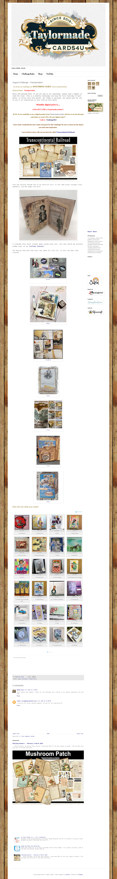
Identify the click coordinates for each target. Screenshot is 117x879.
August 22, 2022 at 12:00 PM (42, 701)
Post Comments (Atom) (28, 736)
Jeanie (48, 395)
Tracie (48, 430)
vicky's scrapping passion (25, 701)
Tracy (48, 465)
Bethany (48, 279)
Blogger (80, 874)
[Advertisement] (48, 820)
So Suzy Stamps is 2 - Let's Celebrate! (33, 837)
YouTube (49, 74)
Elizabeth (48, 360)
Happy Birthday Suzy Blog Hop (30, 846)
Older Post (80, 733)
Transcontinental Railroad (65, 132)
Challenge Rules (28, 74)
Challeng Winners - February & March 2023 (27, 743)
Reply (18, 696)
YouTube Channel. (37, 246)
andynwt (67, 874)
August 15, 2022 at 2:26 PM (29, 690)
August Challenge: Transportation (27, 678)
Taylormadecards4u (57, 114)
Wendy (48, 501)
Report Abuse (92, 231)
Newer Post (16, 733)
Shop (40, 74)
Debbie (48, 323)
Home (15, 74)
